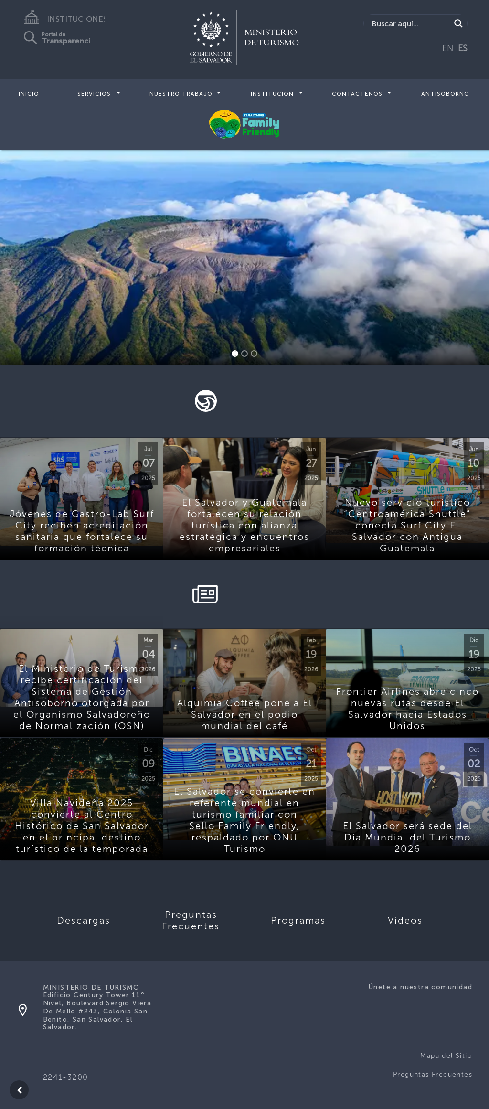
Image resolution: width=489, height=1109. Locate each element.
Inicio (29, 93)
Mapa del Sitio (446, 1056)
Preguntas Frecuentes (432, 1074)
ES (463, 48)
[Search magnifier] (458, 23)
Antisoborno (445, 93)
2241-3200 (65, 1077)
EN (448, 48)
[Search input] (410, 23)
